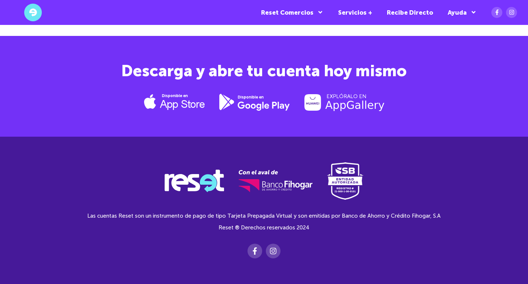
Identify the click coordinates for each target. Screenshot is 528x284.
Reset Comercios (292, 12)
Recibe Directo (410, 12)
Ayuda (462, 12)
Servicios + (355, 12)
